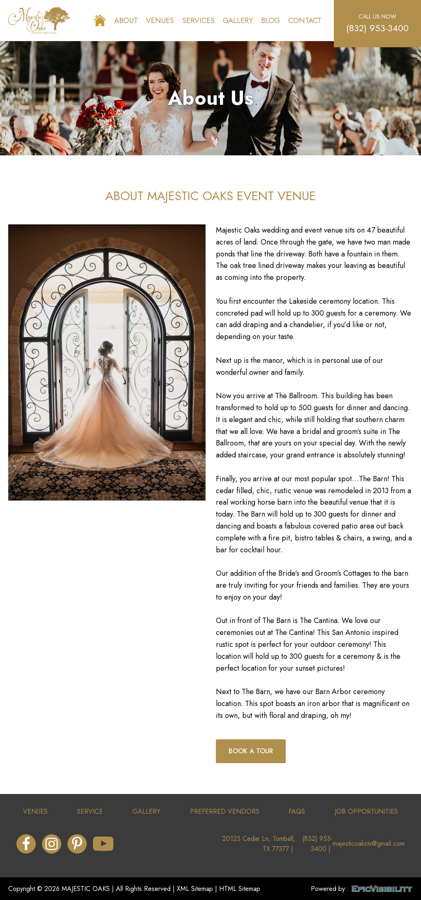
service (90, 811)
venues (35, 811)
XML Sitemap (195, 888)
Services (198, 20)
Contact (305, 20)
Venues (160, 20)
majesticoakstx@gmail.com (369, 843)
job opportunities (366, 811)
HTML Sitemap (239, 888)
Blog (270, 20)
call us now (377, 16)
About (126, 20)
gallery (146, 811)
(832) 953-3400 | (317, 844)
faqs (297, 811)
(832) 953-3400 (377, 28)
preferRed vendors (224, 811)
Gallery (238, 20)
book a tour (251, 751)
